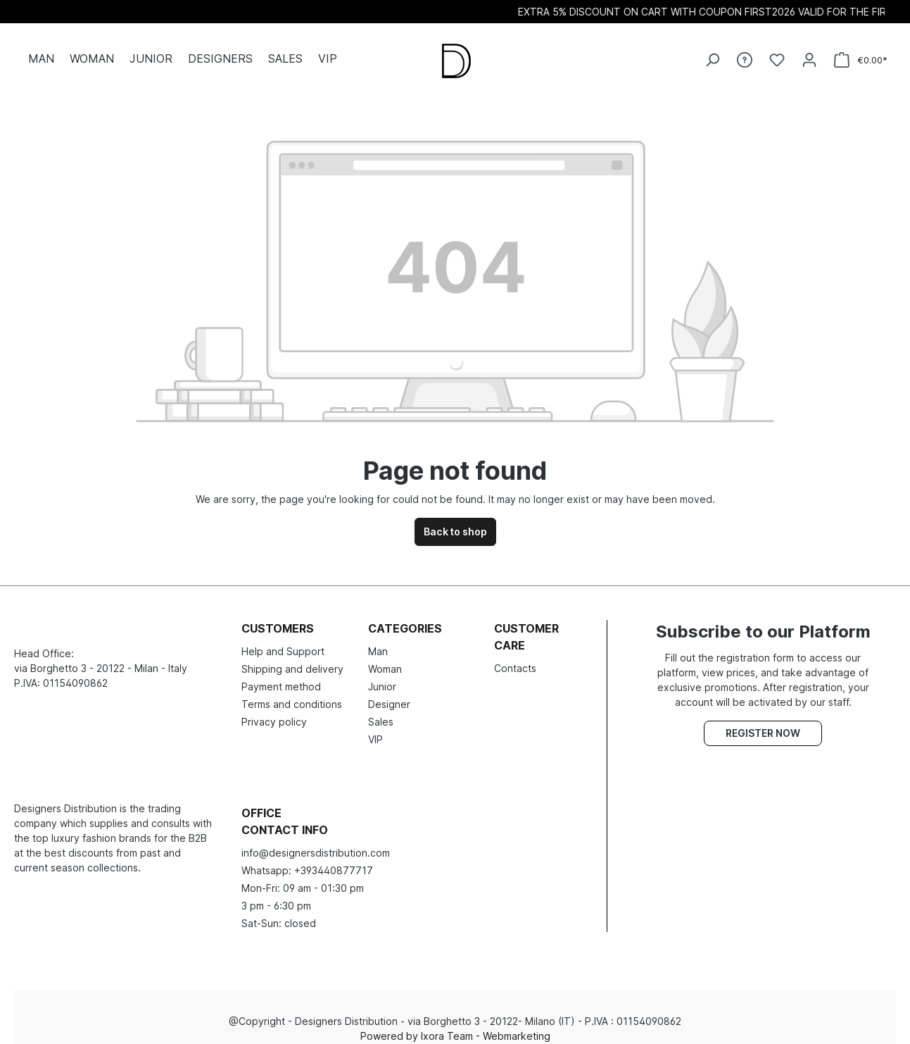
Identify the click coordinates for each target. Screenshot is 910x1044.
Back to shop (455, 521)
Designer (389, 694)
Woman (385, 658)
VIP (375, 729)
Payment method (281, 676)
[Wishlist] (777, 54)
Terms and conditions (291, 694)
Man (378, 641)
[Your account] (809, 54)
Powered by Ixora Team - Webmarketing (455, 1025)
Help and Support (282, 641)
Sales (380, 711)
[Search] (712, 54)
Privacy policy (274, 711)
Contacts (515, 658)
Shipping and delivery (292, 658)
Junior (382, 676)
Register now (763, 722)
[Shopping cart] (861, 54)
